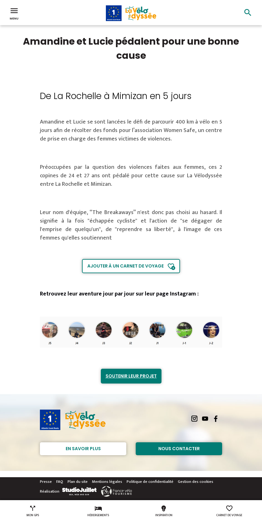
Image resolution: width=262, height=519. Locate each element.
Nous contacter (179, 448)
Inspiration (163, 511)
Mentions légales (107, 481)
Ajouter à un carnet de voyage (125, 266)
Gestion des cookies (195, 481)
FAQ (59, 481)
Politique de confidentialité (150, 481)
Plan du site (78, 481)
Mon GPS (32, 511)
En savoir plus (83, 448)
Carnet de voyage (229, 511)
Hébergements (98, 511)
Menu (14, 13)
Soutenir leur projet (131, 376)
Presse (46, 481)
